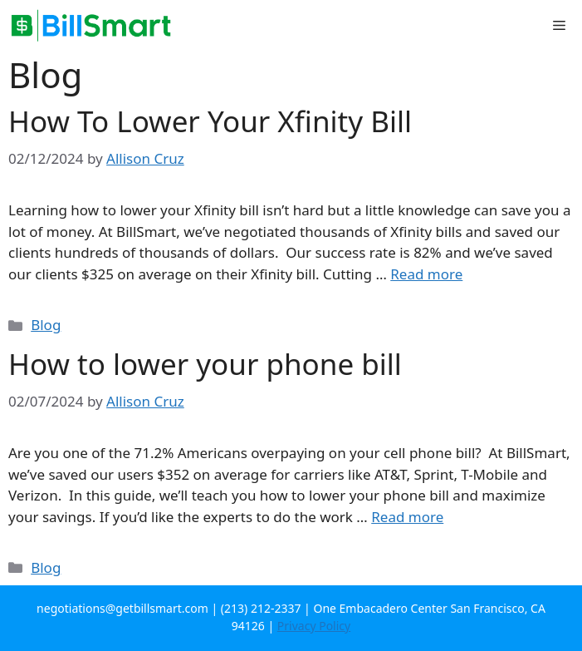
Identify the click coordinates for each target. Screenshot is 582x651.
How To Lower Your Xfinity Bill (210, 121)
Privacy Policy (313, 626)
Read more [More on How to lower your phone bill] (407, 516)
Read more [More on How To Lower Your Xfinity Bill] (426, 274)
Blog (46, 324)
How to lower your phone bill (205, 363)
